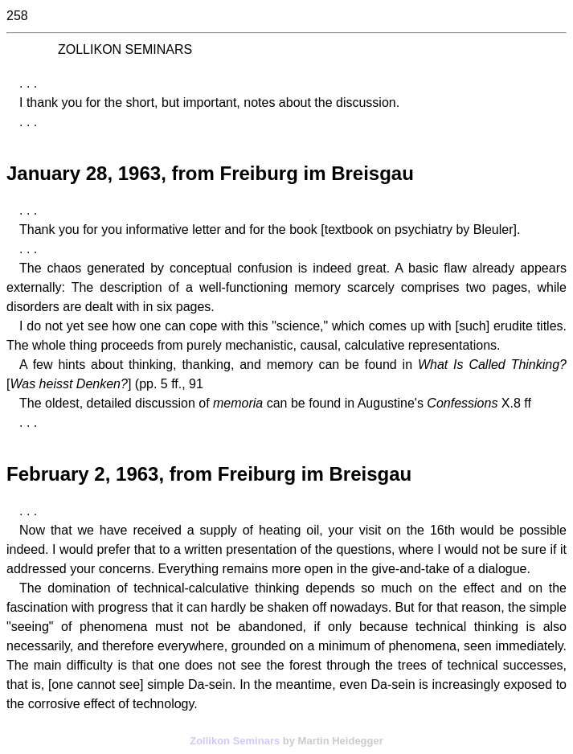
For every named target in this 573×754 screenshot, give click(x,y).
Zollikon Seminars (235, 741)
